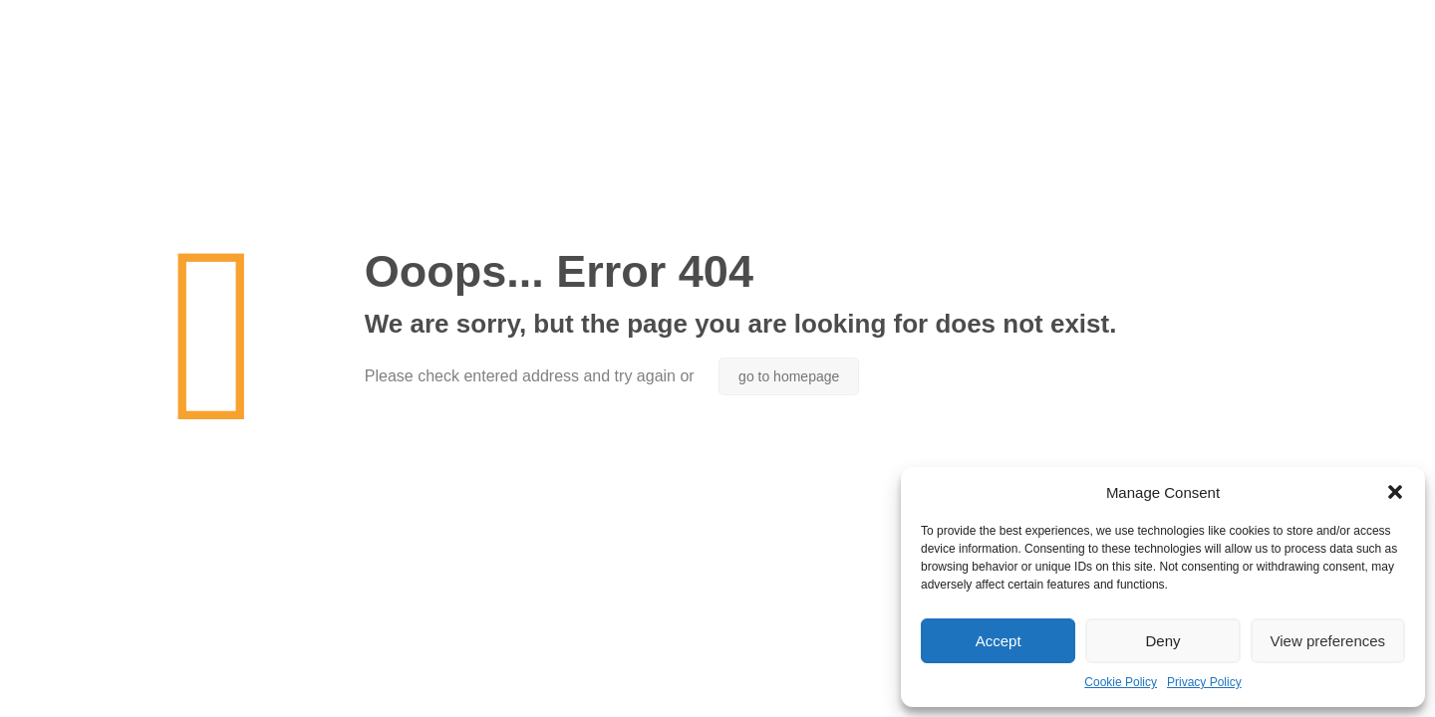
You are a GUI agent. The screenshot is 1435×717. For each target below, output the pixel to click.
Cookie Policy (1120, 682)
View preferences (1328, 640)
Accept (998, 640)
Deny (1162, 640)
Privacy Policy (1204, 682)
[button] (1395, 492)
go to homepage (788, 376)
